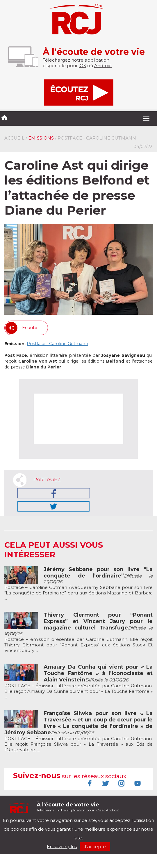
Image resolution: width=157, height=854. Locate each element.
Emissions (41, 138)
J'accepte (95, 846)
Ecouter (30, 327)
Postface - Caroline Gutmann (57, 343)
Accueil (14, 138)
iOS (82, 65)
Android (103, 65)
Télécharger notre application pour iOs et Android (78, 806)
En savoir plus (62, 846)
